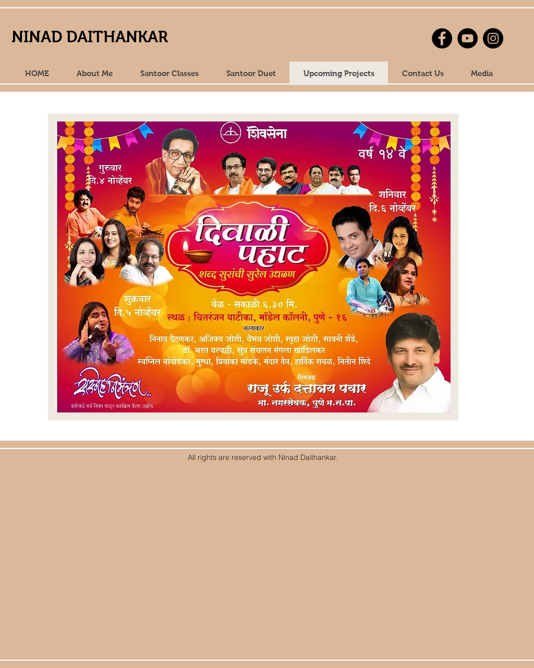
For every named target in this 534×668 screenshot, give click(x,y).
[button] (481, 73)
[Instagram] (493, 38)
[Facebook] (442, 38)
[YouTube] (467, 38)
